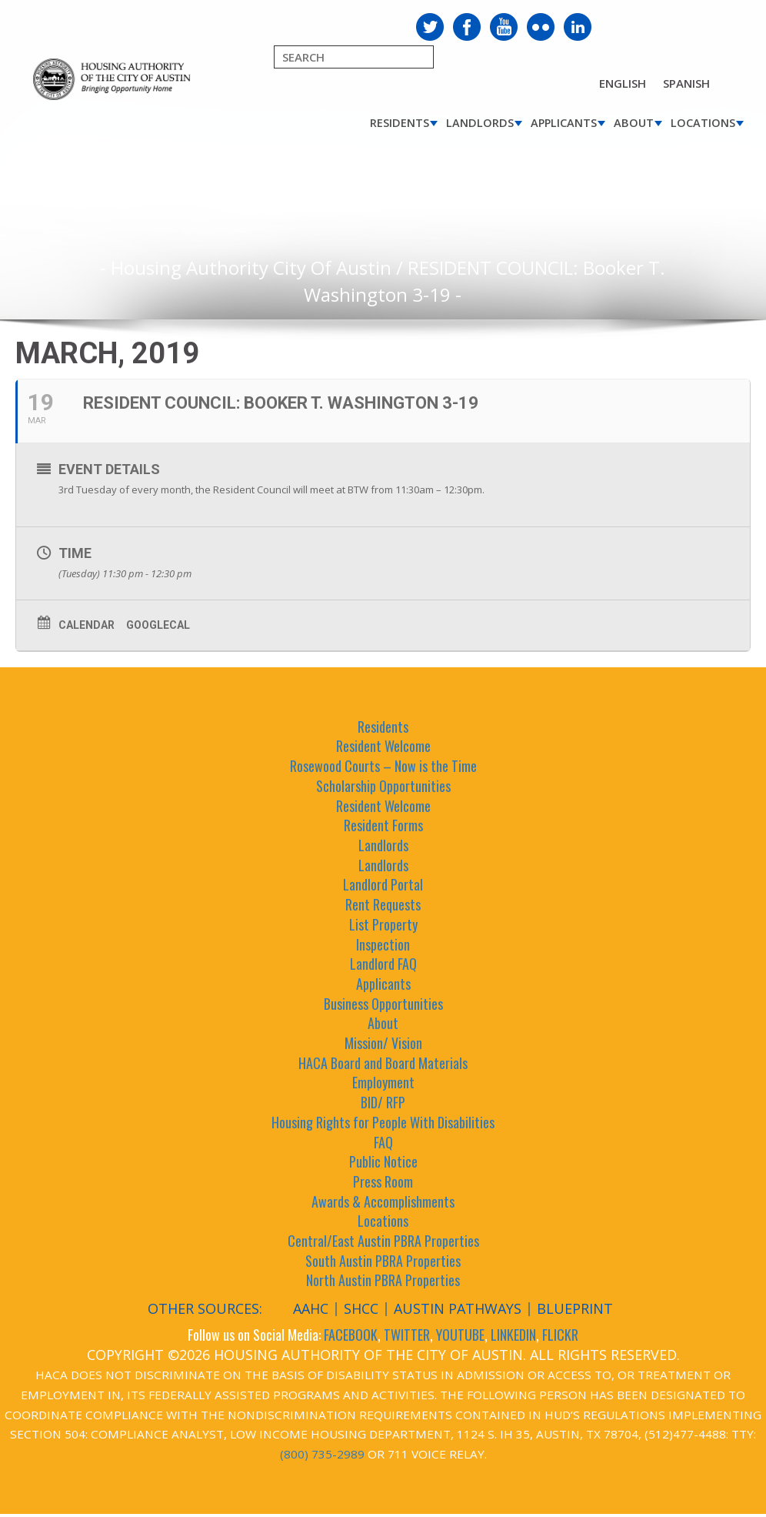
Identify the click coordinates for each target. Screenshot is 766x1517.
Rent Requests (383, 904)
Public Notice (383, 1161)
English (622, 83)
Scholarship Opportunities (383, 786)
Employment (383, 1082)
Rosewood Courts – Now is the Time (383, 766)
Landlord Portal (383, 884)
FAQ (383, 1142)
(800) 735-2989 (322, 1454)
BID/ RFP (383, 1102)
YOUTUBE (460, 1335)
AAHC (310, 1308)
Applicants (564, 122)
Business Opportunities (383, 1004)
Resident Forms (383, 825)
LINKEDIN (513, 1335)
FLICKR (560, 1335)
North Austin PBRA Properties (383, 1280)
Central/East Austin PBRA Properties (383, 1241)
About (634, 122)
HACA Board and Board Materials (383, 1063)
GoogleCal (158, 625)
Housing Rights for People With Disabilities (383, 1122)
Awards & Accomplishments (383, 1201)
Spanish (686, 83)
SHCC (361, 1308)
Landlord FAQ (383, 964)
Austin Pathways (457, 1308)
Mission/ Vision (383, 1043)
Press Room (383, 1181)
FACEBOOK (351, 1335)
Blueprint (575, 1308)
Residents (399, 122)
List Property (383, 924)
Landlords (480, 122)
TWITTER (407, 1335)
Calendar (86, 625)
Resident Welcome (383, 746)
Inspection (383, 944)
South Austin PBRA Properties (383, 1261)
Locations (703, 122)
